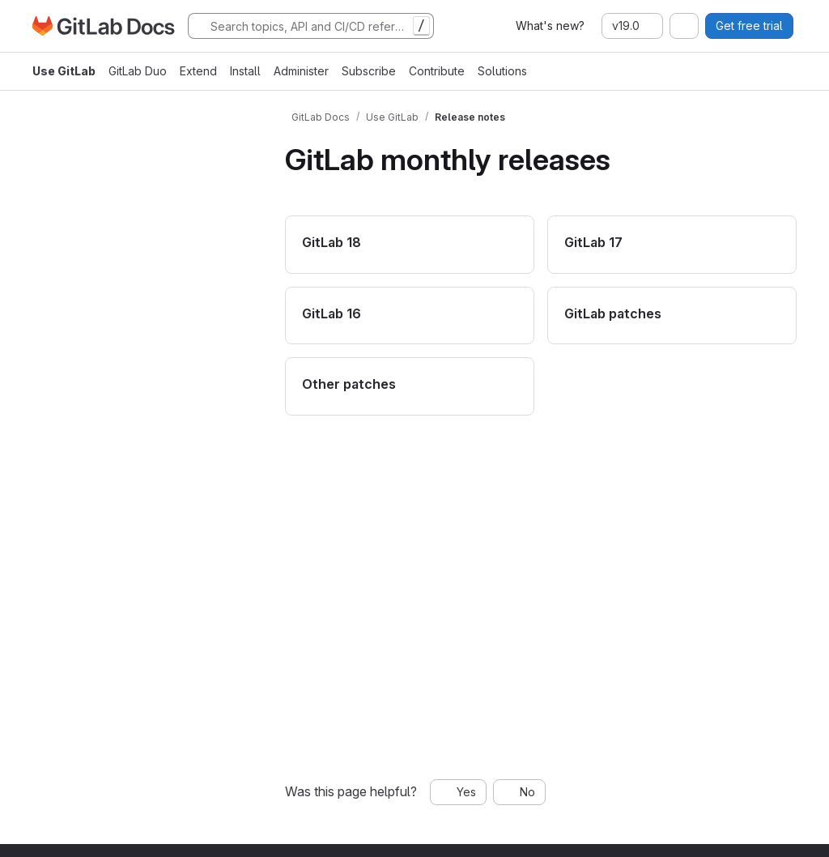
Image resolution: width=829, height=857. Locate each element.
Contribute (437, 71)
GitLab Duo (137, 71)
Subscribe (369, 71)
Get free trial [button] (749, 25)
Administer (301, 71)
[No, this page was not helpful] (519, 792)
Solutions (502, 71)
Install (245, 71)
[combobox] (684, 26)
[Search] (311, 26)
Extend (198, 71)
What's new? (550, 25)
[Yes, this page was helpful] (458, 792)
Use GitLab (64, 71)
